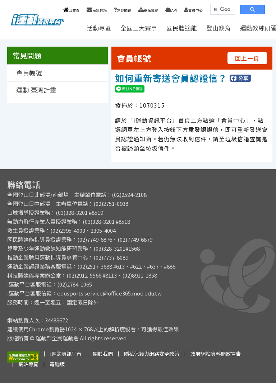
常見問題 (122, 10)
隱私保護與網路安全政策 (151, 353)
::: (75, 27)
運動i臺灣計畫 (36, 89)
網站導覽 (148, 10)
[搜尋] (222, 9)
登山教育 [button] (218, 27)
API (171, 10)
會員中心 (193, 10)
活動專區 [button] (99, 27)
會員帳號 (29, 72)
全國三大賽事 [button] (138, 27)
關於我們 (103, 353)
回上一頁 (247, 58)
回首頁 (71, 10)
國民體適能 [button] (181, 27)
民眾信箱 (97, 10)
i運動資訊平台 (66, 353)
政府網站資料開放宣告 (215, 353)
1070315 (152, 105)
